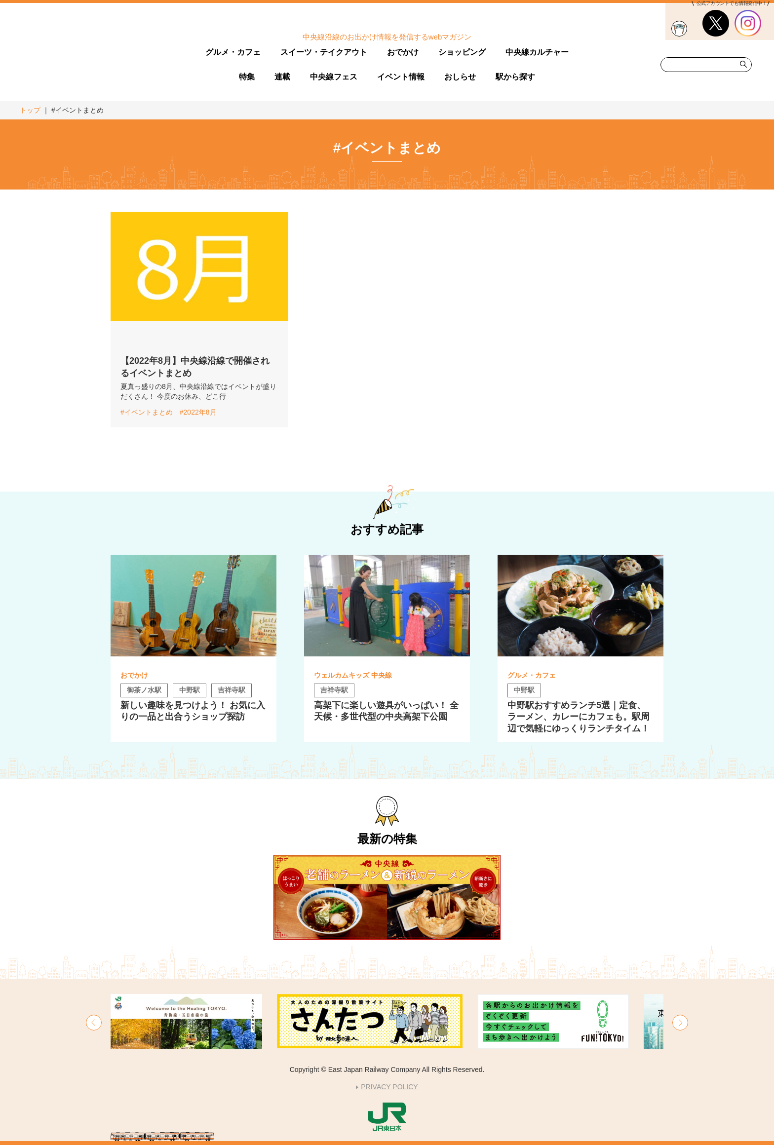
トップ (30, 110)
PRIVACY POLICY (389, 1087)
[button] (94, 1022)
